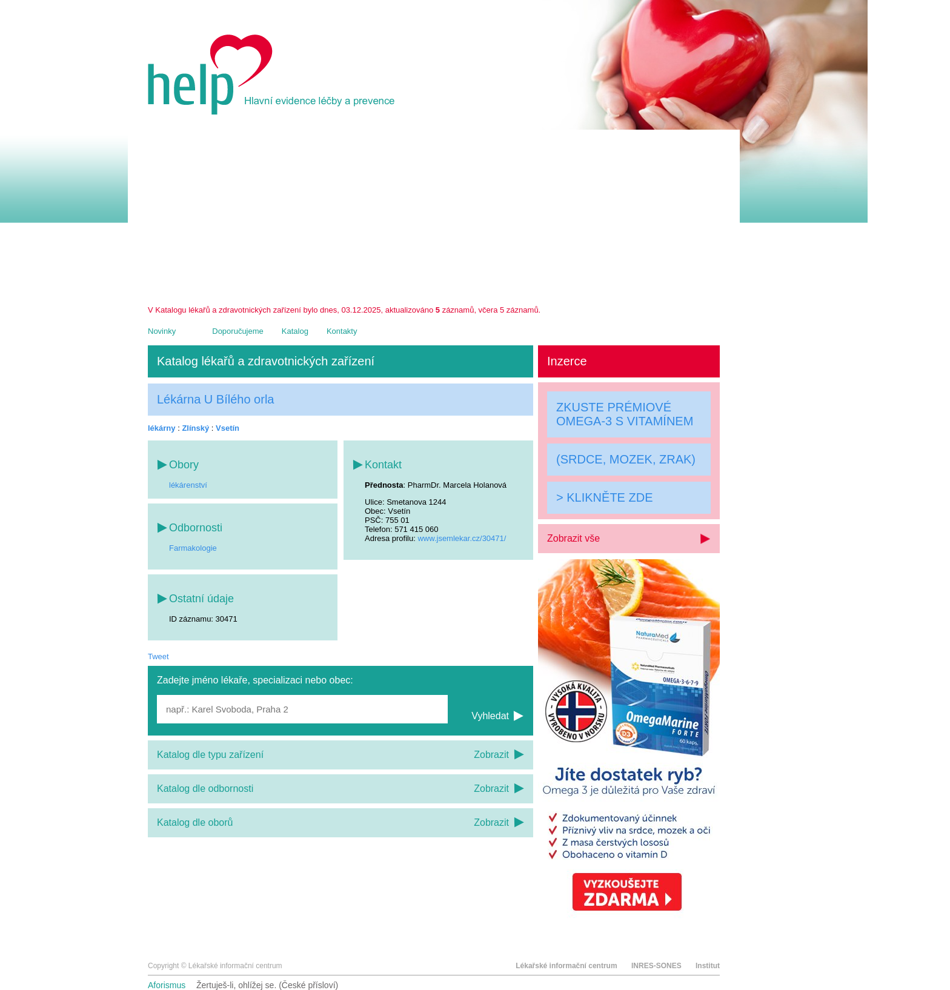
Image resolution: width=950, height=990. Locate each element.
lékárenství (188, 485)
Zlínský (195, 428)
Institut (708, 966)
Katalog (295, 331)
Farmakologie (193, 548)
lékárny (162, 428)
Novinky (162, 331)
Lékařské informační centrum (566, 966)
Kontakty (342, 331)
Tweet (158, 656)
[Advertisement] (434, 214)
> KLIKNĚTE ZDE (604, 497)
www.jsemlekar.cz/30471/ (461, 538)
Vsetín (227, 428)
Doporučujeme (238, 331)
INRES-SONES (656, 966)
